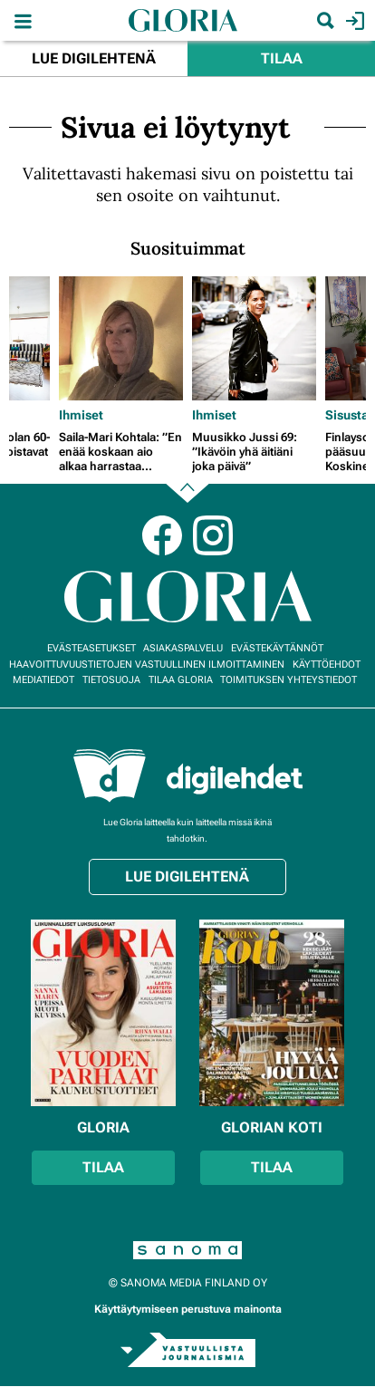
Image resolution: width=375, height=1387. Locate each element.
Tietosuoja (111, 680)
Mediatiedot (43, 680)
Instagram (213, 535)
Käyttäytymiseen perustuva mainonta (188, 1309)
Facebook (162, 535)
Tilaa (282, 58)
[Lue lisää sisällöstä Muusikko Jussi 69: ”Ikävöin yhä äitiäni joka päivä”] (254, 338)
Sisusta (347, 415)
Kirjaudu (352, 21)
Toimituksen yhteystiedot (288, 680)
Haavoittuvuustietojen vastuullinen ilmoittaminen (146, 664)
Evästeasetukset (91, 648)
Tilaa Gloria (181, 680)
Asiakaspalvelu (183, 648)
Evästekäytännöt (277, 648)
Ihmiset (81, 415)
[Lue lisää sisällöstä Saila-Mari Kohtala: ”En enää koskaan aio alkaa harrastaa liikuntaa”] (121, 338)
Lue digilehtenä (94, 58)
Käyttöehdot (327, 664)
